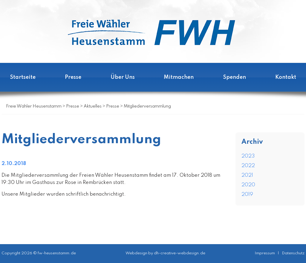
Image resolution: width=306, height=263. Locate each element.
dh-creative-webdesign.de (179, 253)
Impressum (265, 253)
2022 (248, 165)
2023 (248, 156)
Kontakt (285, 77)
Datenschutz (293, 253)
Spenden (234, 77)
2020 (248, 185)
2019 (247, 194)
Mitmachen (179, 77)
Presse (73, 77)
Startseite (23, 77)
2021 (247, 175)
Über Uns (123, 77)
